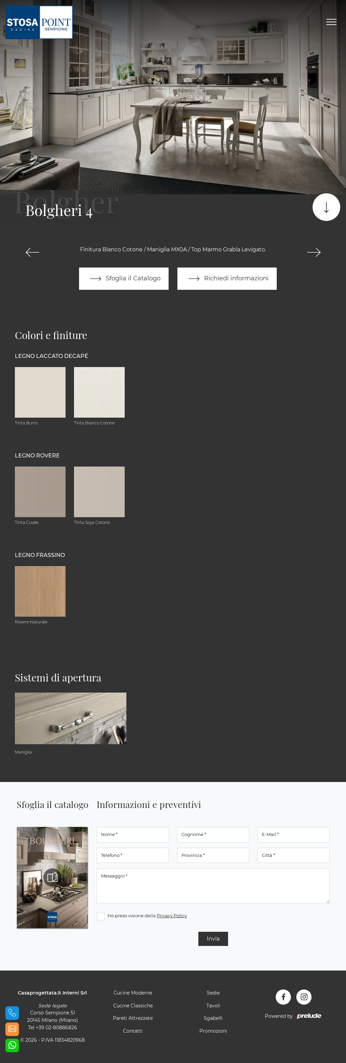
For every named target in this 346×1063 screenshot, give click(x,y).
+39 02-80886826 (56, 1028)
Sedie (213, 993)
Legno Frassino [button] (40, 555)
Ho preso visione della (147, 915)
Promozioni (213, 1031)
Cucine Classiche (133, 1006)
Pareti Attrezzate (133, 1018)
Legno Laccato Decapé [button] (51, 356)
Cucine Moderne (133, 993)
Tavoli (213, 1006)
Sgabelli (213, 1018)
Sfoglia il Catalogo (123, 278)
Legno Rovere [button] (37, 455)
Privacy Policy (172, 915)
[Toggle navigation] (331, 22)
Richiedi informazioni (227, 278)
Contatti (133, 1031)
